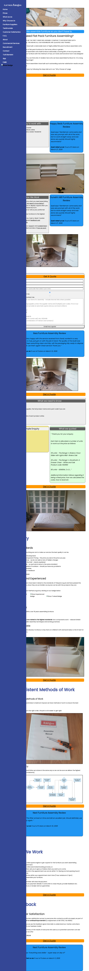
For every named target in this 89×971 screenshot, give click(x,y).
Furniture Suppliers (10, 24)
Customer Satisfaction (12, 32)
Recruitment (7, 47)
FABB (5, 62)
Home (5, 9)
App (4, 58)
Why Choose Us (9, 21)
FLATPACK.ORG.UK (50, 38)
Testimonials (8, 28)
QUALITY (48, 221)
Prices (5, 13)
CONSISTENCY (37, 223)
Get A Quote (58, 79)
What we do (7, 17)
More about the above (39, 567)
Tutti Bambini (8, 55)
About (5, 39)
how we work (45, 225)
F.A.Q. (5, 36)
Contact (6, 51)
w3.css (81, 966)
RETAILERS (38, 60)
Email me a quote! (58, 319)
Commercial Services (11, 43)
